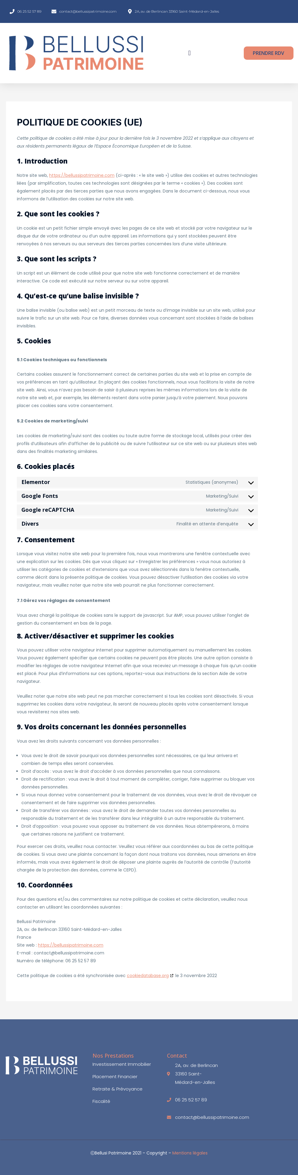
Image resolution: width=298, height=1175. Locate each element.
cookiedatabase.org (148, 976)
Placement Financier (115, 1077)
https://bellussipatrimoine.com (81, 175)
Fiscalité (101, 1101)
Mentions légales (190, 1153)
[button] (189, 53)
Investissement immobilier (122, 1064)
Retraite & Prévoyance (118, 1089)
